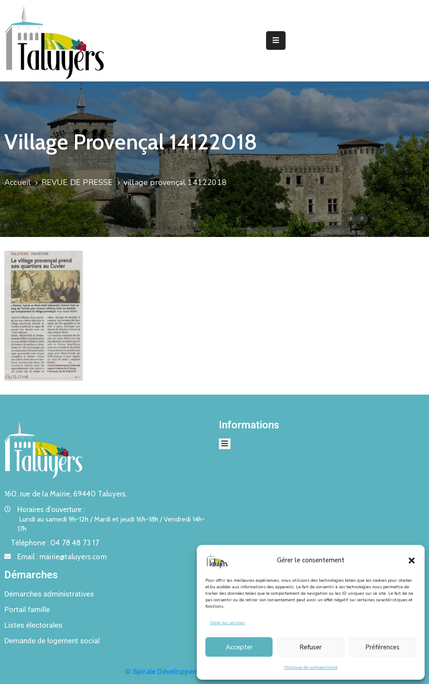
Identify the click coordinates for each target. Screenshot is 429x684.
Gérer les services (227, 623)
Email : (62, 556)
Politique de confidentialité (311, 668)
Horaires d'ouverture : (50, 509)
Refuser (310, 647)
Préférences (382, 647)
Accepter (239, 647)
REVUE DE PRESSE (77, 182)
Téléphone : (55, 542)
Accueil (17, 182)
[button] (411, 560)
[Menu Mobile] (276, 40)
